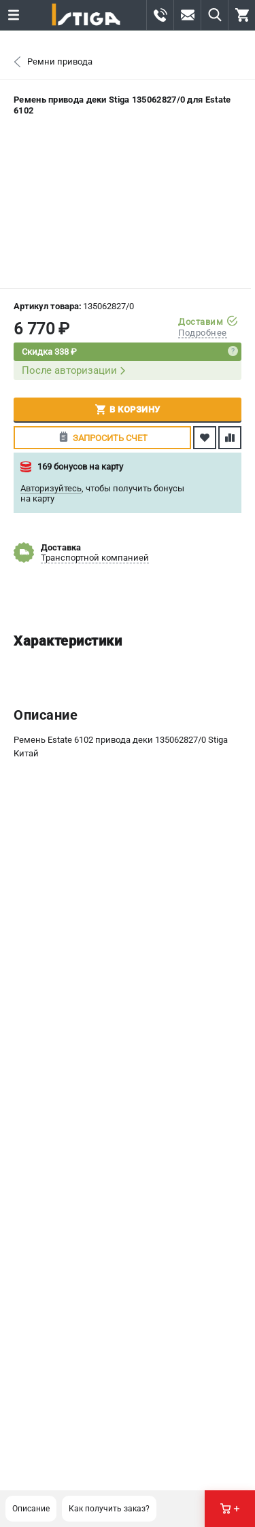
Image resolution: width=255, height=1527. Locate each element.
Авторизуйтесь (51, 488)
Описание (31, 1508)
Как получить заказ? (109, 1508)
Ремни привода (59, 61)
